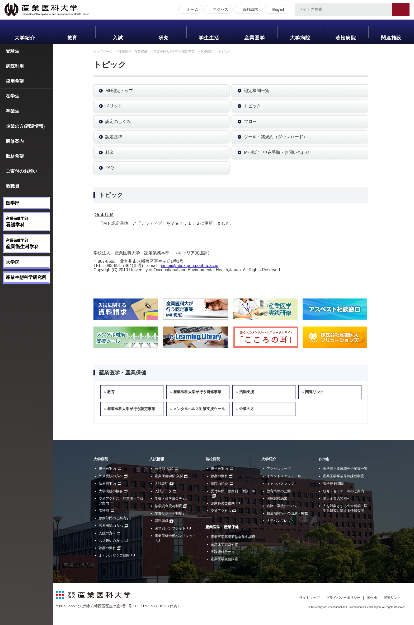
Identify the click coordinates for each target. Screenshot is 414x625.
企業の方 (246, 409)
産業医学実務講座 (224, 559)
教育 (72, 37)
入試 (118, 37)
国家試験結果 (277, 498)
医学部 (12, 202)
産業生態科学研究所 (26, 277)
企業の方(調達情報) (25, 126)
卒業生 (12, 111)
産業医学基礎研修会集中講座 (233, 537)
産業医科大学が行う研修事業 (197, 392)
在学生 (12, 96)
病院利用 (15, 66)
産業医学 (254, 37)
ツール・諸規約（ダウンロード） (275, 137)
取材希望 (15, 156)
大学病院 (300, 37)
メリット (113, 106)
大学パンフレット (280, 521)
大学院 (12, 262)
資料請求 (249, 10)
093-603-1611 (154, 606)
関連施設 (391, 37)
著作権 (372, 598)
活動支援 (246, 392)
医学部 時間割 (334, 484)
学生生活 (209, 37)
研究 (163, 37)
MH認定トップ (119, 90)
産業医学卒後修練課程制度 (343, 476)
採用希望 (15, 81)
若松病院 (345, 37)
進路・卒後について (282, 506)
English (277, 10)
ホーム (192, 10)
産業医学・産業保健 (133, 51)
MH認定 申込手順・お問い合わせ (277, 152)
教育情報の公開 (279, 491)
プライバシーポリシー (343, 598)
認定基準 (113, 137)
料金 (109, 152)
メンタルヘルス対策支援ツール (199, 409)
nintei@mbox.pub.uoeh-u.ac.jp (189, 265)
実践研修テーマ (223, 552)
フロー (250, 121)
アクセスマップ (279, 469)
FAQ (109, 168)
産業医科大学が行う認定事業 (174, 51)
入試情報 (156, 459)
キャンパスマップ (280, 484)
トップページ (102, 51)
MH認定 (206, 51)
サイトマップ (309, 598)
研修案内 (15, 141)
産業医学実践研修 (224, 544)
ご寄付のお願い (21, 171)
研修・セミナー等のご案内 (343, 491)
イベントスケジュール (284, 476)
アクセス (220, 10)
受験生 (12, 51)
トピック (252, 106)
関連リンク (314, 392)
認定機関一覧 (256, 90)
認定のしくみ (118, 121)
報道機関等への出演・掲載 (287, 513)
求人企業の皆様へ (336, 498)
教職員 (12, 186)
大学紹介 (25, 37)
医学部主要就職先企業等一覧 (345, 469)
